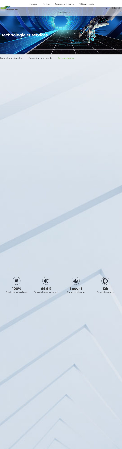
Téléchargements (87, 4)
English (116, 8)
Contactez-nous (63, 12)
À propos (33, 4)
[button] (107, 8)
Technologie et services (64, 4)
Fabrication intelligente (40, 58)
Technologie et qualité (11, 58)
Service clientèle (66, 58)
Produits (46, 4)
